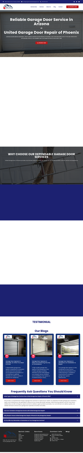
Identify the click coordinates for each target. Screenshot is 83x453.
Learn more (11, 380)
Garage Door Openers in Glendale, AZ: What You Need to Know (15, 362)
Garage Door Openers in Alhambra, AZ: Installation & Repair (67, 362)
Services (42, 7)
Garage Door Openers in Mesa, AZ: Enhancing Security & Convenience (41, 362)
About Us (48, 7)
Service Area (34, 7)
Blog (55, 7)
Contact (61, 7)
